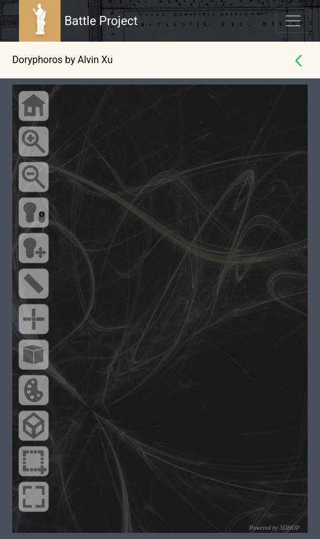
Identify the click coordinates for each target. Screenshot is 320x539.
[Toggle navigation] (293, 21)
